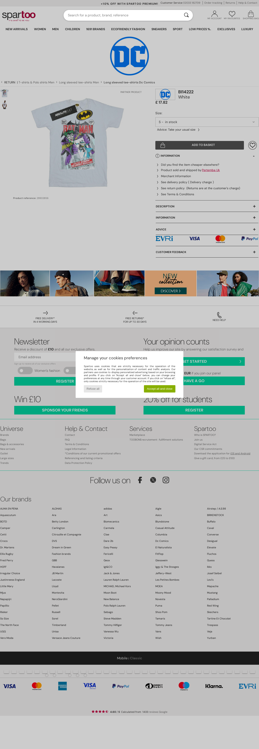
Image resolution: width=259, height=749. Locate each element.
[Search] (186, 15)
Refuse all (93, 388)
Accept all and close (160, 388)
